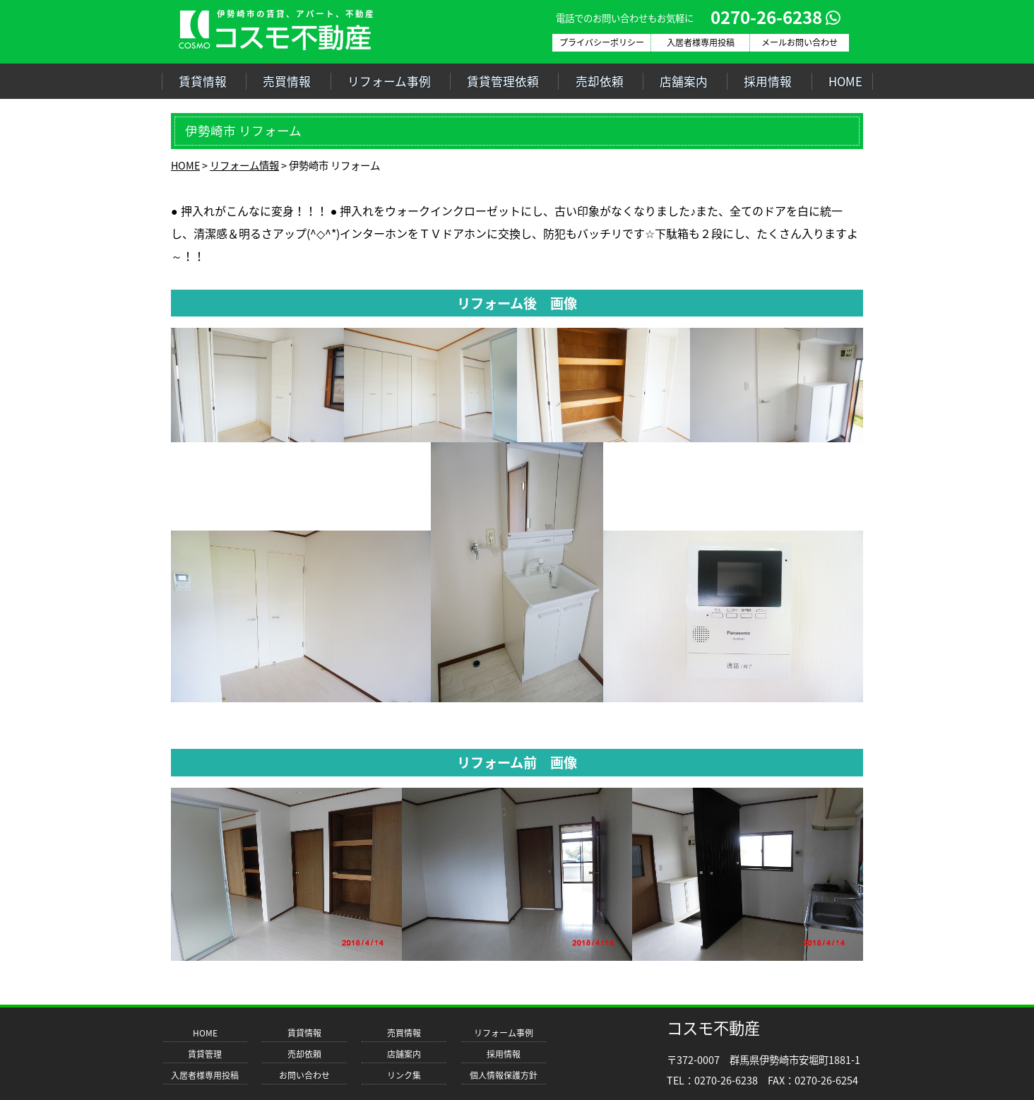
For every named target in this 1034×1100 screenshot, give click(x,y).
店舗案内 (684, 81)
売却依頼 (600, 81)
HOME (845, 81)
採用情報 (768, 81)
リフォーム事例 (389, 81)
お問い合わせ (304, 1075)
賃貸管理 (205, 1054)
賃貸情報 (203, 81)
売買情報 (287, 81)
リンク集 (404, 1075)
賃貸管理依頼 (503, 81)
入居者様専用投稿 (205, 1075)
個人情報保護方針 (503, 1075)
